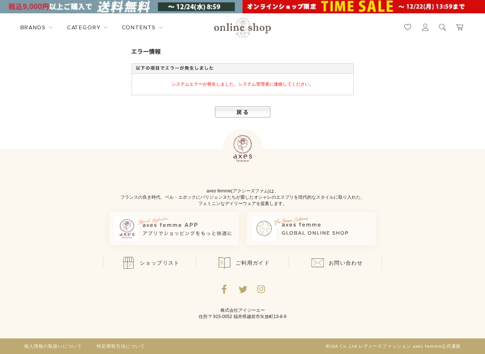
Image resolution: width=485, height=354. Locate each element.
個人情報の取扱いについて (53, 346)
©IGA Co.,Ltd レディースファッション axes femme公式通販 (393, 346)
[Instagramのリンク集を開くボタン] (261, 289)
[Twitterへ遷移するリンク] (243, 289)
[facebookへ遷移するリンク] (224, 289)
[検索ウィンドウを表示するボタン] (443, 27)
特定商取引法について (121, 346)
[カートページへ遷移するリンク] (460, 27)
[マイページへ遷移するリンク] (425, 27)
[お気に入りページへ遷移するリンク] (408, 27)
